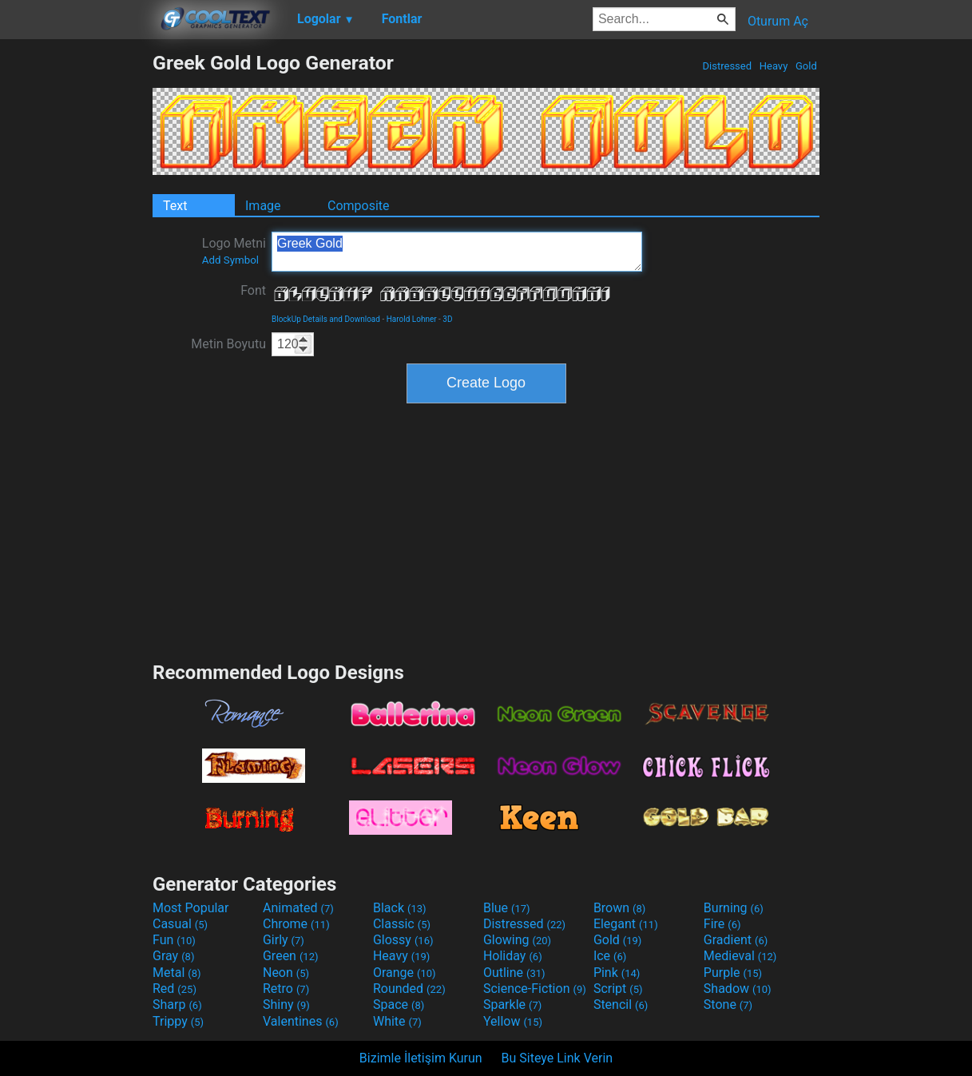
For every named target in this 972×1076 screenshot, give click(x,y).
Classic (401, 923)
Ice (609, 955)
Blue (506, 907)
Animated (298, 907)
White (397, 1021)
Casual (180, 923)
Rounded (409, 988)
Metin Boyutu (228, 343)
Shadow (738, 988)
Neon (286, 972)
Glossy (403, 939)
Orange (404, 972)
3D (447, 319)
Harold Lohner (412, 319)
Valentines (301, 1021)
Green (291, 955)
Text (175, 205)
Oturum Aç (778, 21)
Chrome (296, 923)
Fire (722, 923)
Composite (358, 205)
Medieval (740, 955)
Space (398, 1004)
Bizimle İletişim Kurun (420, 1058)
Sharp (177, 1004)
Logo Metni (234, 251)
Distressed (727, 66)
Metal (177, 972)
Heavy (774, 66)
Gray (173, 955)
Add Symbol (230, 260)
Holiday (512, 955)
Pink (617, 972)
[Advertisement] (76, 290)
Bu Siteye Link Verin (557, 1058)
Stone (728, 1004)
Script (618, 988)
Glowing (517, 939)
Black (399, 907)
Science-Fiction (534, 988)
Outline (514, 972)
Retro (286, 988)
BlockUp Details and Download (326, 319)
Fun (174, 939)
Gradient (736, 939)
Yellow (512, 1021)
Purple (733, 972)
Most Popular (191, 907)
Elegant (625, 923)
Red (174, 988)
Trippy (178, 1021)
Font (253, 290)
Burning (734, 907)
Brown (619, 907)
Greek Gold (457, 252)
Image (263, 205)
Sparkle (512, 1004)
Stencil (620, 1004)
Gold (806, 66)
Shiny (286, 1004)
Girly (283, 939)
